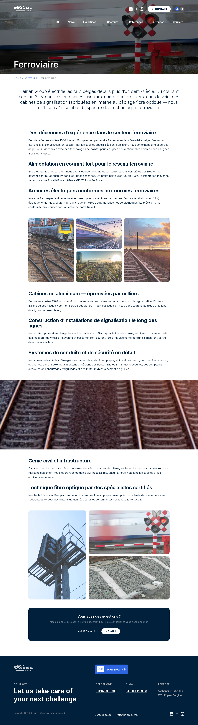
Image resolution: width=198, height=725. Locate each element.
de (177, 9)
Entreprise (158, 22)
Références (136, 22)
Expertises (90, 22)
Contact (161, 9)
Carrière (178, 22)
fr (182, 9)
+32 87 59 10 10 (86, 631)
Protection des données (128, 715)
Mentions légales (103, 715)
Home (17, 78)
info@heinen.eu (136, 691)
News (71, 22)
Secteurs (114, 22)
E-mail (111, 631)
